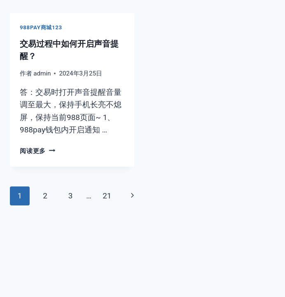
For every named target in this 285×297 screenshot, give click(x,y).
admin (42, 73)
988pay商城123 (41, 27)
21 (107, 195)
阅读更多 (37, 151)
